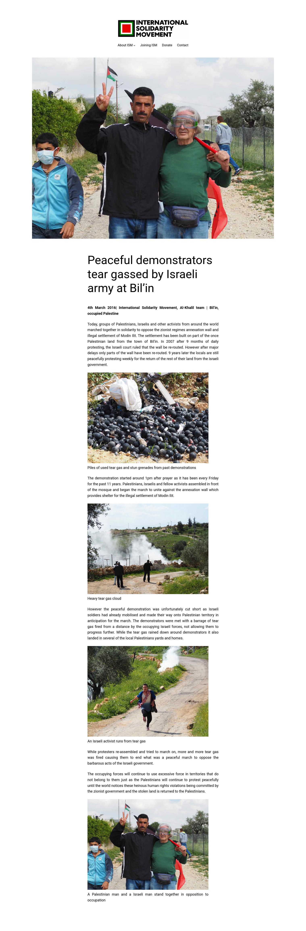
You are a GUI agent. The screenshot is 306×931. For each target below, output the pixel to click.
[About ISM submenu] (126, 45)
